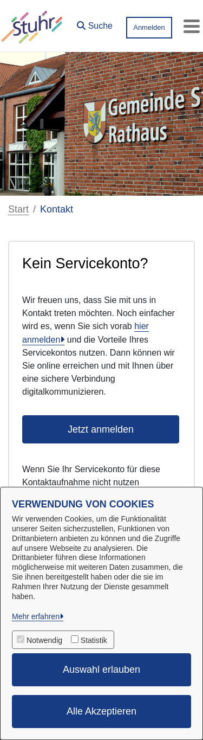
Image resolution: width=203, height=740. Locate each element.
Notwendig (44, 640)
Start (18, 209)
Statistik (94, 640)
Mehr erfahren (36, 616)
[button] (94, 23)
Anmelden (149, 27)
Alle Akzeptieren (101, 711)
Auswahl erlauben (101, 669)
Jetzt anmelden (101, 429)
